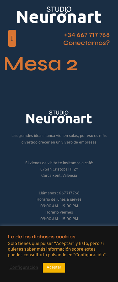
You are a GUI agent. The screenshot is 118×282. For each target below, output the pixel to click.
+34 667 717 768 (87, 35)
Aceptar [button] (54, 267)
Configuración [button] (23, 268)
